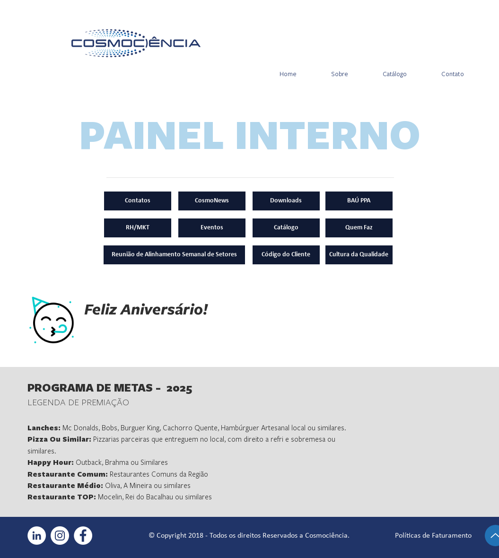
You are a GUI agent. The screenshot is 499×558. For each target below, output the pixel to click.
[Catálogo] (286, 227)
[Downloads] (286, 201)
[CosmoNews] (211, 201)
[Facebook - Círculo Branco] (83, 535)
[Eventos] (211, 227)
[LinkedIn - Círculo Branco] (36, 535)
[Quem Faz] (359, 227)
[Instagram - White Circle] (60, 535)
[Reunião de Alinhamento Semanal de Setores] (174, 254)
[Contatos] (137, 201)
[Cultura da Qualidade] (359, 254)
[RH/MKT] (137, 227)
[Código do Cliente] (286, 254)
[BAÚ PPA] (359, 201)
